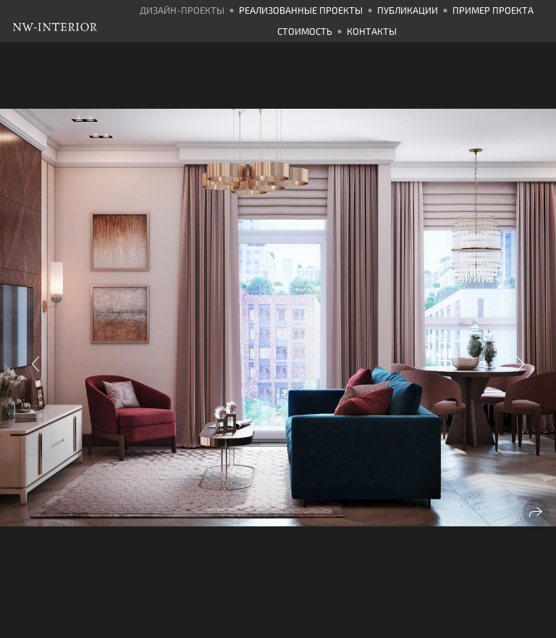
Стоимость (304, 31)
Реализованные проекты (301, 10)
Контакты (372, 31)
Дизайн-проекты (182, 10)
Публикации (407, 10)
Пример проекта (493, 10)
